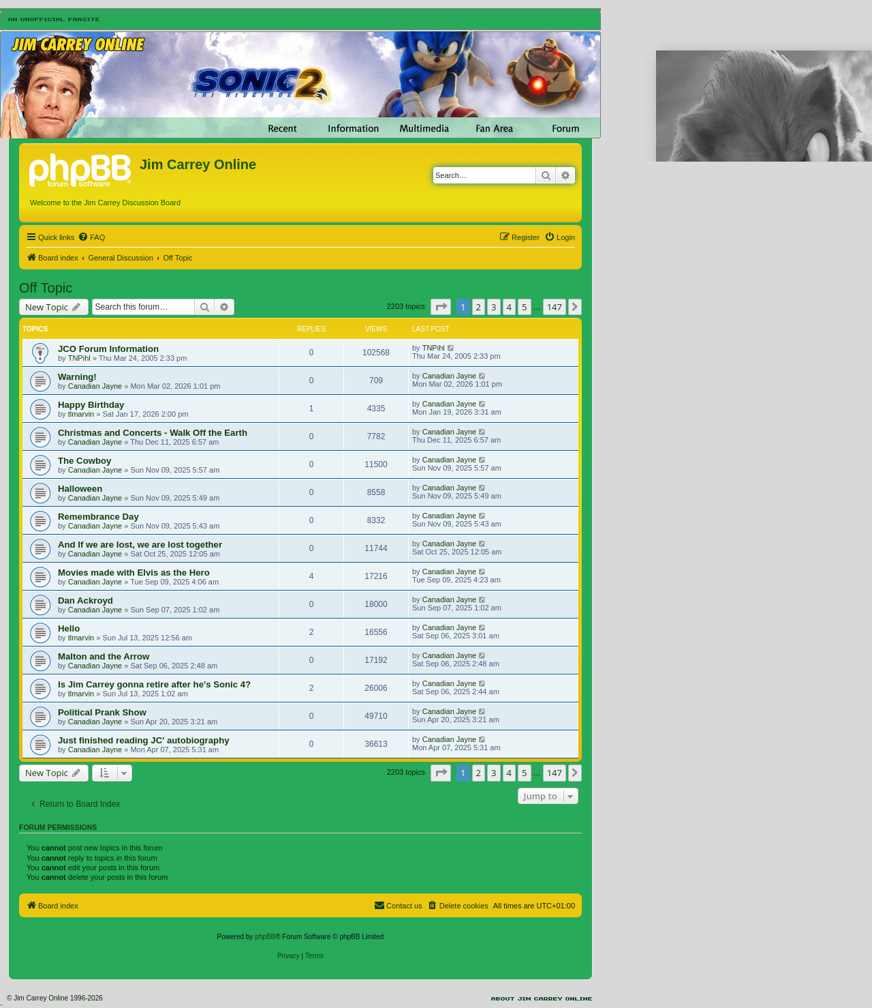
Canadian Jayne (95, 386)
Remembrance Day (98, 517)
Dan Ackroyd (85, 600)
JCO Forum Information (108, 349)
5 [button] (524, 307)
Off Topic (45, 287)
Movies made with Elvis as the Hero (134, 572)
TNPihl (79, 358)
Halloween (80, 489)
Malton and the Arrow (103, 656)
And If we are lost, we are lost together (140, 544)
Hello (69, 628)
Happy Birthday (91, 405)
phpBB (265, 936)
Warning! (77, 377)
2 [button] (478, 307)
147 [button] (554, 307)
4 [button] (509, 307)
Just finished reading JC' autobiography (144, 740)
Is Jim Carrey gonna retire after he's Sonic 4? (154, 684)
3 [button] (493, 307)
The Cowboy (84, 461)
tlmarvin (81, 414)
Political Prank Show (102, 712)
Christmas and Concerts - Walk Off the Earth (152, 433)
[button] (441, 307)
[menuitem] (91, 237)
